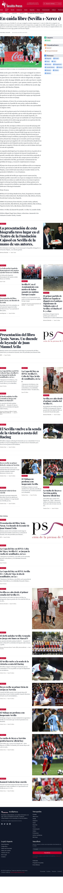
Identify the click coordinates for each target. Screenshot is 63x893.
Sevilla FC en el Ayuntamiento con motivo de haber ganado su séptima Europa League (30, 289)
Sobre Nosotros (5, 844)
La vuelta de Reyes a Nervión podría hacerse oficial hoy (52, 493)
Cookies (48, 871)
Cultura (54, 9)
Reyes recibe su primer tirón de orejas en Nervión (9, 464)
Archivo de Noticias (37, 835)
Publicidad (35, 860)
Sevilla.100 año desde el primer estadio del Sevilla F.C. (52, 401)
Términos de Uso (5, 852)
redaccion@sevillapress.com (17, 872)
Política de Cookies (6, 850)
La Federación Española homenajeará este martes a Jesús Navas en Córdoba (9, 270)
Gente (25, 9)
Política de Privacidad (6, 848)
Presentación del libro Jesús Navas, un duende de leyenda (9, 300)
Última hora (6, 10)
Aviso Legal (4, 854)
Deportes (32, 9)
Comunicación (46, 9)
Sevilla (12, 9)
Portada (7, 13)
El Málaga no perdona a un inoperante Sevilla (30, 481)
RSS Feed (35, 837)
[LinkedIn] (10, 824)
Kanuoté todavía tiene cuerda (8, 491)
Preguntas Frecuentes (38, 862)
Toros (38, 9)
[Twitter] (4, 824)
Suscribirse (47, 852)
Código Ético (4, 846)
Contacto (3, 856)
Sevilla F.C (22, 13)
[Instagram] (7, 824)
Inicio (1, 13)
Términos (54, 871)
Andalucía (19, 9)
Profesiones (36, 833)
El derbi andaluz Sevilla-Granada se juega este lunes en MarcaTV (9, 398)
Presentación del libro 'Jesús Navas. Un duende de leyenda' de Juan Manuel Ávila (14, 526)
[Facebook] (2, 824)
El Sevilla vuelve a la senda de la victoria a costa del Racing (14, 662)
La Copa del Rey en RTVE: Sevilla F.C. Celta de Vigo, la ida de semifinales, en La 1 (31, 376)
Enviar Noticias (36, 864)
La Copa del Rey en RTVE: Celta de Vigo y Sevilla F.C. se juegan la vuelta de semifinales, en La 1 (9, 374)
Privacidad (42, 871)
